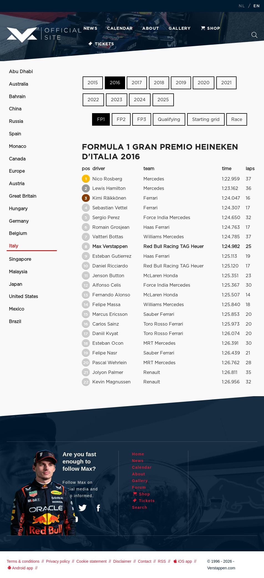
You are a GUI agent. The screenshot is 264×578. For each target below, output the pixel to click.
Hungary (18, 209)
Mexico (16, 309)
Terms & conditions (23, 561)
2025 (163, 100)
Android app (20, 568)
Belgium (18, 233)
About (150, 29)
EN (256, 6)
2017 (137, 83)
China (15, 109)
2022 (93, 100)
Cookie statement (91, 561)
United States (23, 296)
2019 (181, 83)
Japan (15, 284)
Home (138, 454)
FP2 (121, 119)
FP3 (141, 119)
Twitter (82, 507)
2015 (93, 83)
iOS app (182, 561)
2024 (140, 100)
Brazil (15, 321)
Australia (18, 84)
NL (242, 6)
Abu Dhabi (21, 72)
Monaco (17, 146)
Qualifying (169, 119)
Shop (210, 29)
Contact (144, 561)
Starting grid (206, 119)
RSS (162, 561)
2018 (159, 83)
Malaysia (18, 272)
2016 (115, 83)
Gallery (180, 29)
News (90, 29)
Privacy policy (58, 561)
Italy (13, 246)
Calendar (120, 29)
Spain (15, 134)
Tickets (101, 44)
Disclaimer (122, 561)
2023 (116, 100)
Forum (139, 487)
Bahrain (17, 97)
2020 (203, 83)
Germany (19, 221)
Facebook (98, 507)
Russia (16, 121)
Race (236, 119)
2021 (226, 83)
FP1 (101, 119)
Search (254, 35)
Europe (17, 171)
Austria (16, 184)
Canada (17, 159)
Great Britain (22, 196)
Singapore (20, 259)
